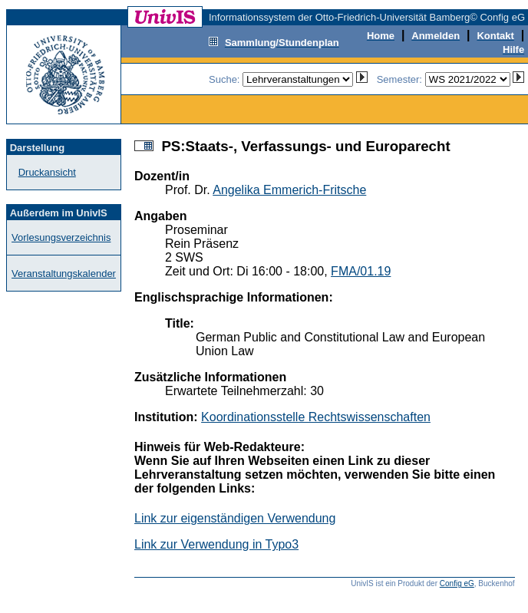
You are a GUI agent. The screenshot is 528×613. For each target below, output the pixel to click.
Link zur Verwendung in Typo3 (216, 544)
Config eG (457, 583)
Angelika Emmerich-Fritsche (289, 189)
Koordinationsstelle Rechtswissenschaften (316, 416)
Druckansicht (47, 172)
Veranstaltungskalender (64, 273)
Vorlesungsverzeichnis (61, 237)
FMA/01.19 (361, 271)
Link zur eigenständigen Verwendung (234, 518)
